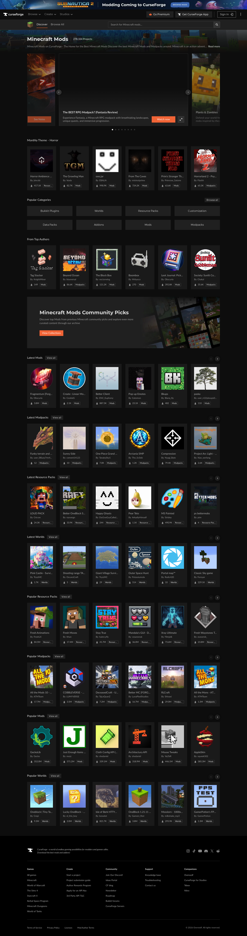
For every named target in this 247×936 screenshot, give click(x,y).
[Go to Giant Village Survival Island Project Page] (107, 565)
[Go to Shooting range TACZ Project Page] (74, 565)
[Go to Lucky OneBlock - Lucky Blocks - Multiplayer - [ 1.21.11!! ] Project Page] (74, 804)
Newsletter (111, 891)
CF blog (109, 885)
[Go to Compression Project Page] (172, 446)
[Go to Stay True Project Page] (107, 625)
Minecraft (32, 880)
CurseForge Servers (115, 906)
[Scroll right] (217, 358)
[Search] (217, 25)
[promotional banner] (123, 4)
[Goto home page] (13, 14)
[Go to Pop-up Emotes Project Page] (139, 386)
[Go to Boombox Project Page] (139, 267)
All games (31, 875)
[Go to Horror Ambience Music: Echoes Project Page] (41, 168)
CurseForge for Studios (195, 880)
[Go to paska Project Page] (205, 386)
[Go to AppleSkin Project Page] (205, 744)
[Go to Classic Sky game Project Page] (205, 565)
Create (50, 14)
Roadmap (110, 896)
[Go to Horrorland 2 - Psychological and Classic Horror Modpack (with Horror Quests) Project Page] (205, 168)
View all (51, 358)
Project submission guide (78, 880)
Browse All (57, 24)
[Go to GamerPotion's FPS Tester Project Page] (205, 804)
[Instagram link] (188, 851)
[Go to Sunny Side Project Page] (74, 446)
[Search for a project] (161, 25)
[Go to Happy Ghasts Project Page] (107, 505)
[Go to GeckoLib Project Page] (41, 744)
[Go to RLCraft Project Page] (172, 684)
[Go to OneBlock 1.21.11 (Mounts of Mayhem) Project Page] (139, 804)
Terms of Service (34, 928)
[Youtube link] (200, 851)
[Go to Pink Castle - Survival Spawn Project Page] (41, 565)
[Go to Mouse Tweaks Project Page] (172, 744)
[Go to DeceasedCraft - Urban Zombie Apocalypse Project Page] (107, 684)
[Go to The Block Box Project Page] (107, 267)
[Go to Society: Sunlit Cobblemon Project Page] (205, 267)
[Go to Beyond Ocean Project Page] (74, 267)
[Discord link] (206, 851)
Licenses (68, 928)
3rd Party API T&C (75, 896)
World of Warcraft (36, 885)
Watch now (163, 119)
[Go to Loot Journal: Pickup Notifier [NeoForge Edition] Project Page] (172, 267)
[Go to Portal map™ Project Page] (172, 565)
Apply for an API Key (76, 891)
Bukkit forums (112, 901)
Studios (66, 14)
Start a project (73, 875)
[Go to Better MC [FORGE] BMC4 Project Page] (139, 684)
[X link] (212, 851)
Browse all (212, 200)
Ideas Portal (111, 880)
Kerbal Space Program (37, 901)
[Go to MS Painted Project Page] (172, 505)
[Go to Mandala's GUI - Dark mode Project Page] (139, 625)
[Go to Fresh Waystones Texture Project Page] (205, 625)
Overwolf (188, 875)
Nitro (186, 891)
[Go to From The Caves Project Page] (139, 168)
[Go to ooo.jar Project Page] (107, 168)
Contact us (150, 885)
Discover (42, 24)
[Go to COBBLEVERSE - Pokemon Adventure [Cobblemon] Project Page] (74, 684)
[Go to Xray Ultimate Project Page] (172, 625)
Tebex (187, 885)
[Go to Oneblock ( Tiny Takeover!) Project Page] (41, 804)
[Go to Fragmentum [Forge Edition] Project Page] (41, 386)
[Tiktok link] (194, 851)
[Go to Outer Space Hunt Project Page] (139, 565)
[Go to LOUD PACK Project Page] (41, 505)
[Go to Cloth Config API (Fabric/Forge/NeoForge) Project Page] (107, 744)
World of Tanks (34, 911)
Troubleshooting (153, 880)
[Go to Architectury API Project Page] (139, 744)
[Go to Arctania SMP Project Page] (139, 446)
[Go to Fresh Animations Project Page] (41, 625)
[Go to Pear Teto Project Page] (139, 505)
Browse (34, 14)
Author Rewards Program (78, 885)
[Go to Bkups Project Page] (172, 386)
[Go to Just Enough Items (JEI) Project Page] (74, 744)
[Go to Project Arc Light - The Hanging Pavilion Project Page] (205, 446)
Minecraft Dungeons (37, 906)
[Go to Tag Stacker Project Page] (41, 267)
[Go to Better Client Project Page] (107, 386)
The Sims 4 (32, 891)
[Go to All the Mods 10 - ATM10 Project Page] (41, 684)
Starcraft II (32, 896)
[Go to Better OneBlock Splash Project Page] (74, 505)
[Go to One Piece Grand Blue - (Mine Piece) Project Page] (107, 446)
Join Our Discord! (114, 875)
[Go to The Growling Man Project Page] (74, 168)
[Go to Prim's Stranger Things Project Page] (172, 168)
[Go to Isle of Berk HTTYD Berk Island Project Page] (107, 804)
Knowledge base (153, 875)
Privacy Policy (53, 928)
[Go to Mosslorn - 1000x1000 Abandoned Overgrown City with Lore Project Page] (172, 804)
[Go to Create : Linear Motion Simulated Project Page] (74, 386)
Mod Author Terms (85, 928)
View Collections (51, 333)
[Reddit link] (218, 851)
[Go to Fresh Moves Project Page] (74, 625)
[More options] (241, 14)
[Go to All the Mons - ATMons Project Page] (205, 684)
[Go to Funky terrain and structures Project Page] (41, 446)
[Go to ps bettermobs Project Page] (205, 505)
